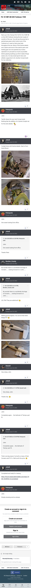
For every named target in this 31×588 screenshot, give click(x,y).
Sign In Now (15, 536)
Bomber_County (11, 261)
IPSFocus (13, 575)
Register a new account (15, 526)
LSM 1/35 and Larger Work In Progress (18, 23)
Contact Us (19, 575)
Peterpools (9, 109)
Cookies (25, 575)
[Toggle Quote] (3, 238)
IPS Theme (6, 575)
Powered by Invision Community (15, 579)
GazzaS (8, 366)
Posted (11, 31)
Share (7, 546)
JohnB (4, 21)
